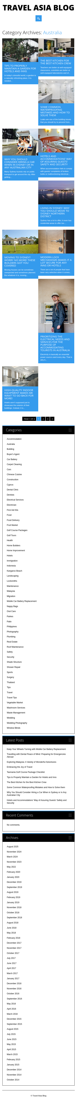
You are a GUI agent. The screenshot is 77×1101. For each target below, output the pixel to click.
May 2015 (11, 1044)
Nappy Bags (12, 606)
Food (9, 515)
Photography (13, 631)
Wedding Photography (17, 723)
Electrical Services (15, 500)
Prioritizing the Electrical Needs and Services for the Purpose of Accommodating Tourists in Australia (55, 343)
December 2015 (14, 1019)
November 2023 (14, 862)
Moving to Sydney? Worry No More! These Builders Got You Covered (19, 261)
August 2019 (12, 892)
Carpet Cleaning (14, 464)
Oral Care (11, 611)
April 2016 (11, 1009)
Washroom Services (16, 708)
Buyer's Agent (13, 454)
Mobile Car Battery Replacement (22, 601)
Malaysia (11, 591)
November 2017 (14, 948)
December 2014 (14, 1069)
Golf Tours (11, 535)
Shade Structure (14, 662)
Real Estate (12, 642)
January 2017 (13, 978)
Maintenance (13, 586)
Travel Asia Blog (38, 7)
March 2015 (12, 1054)
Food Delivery (13, 520)
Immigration (12, 561)
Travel (10, 692)
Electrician (11, 505)
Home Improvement (16, 550)
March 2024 (12, 857)
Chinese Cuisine (14, 474)
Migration (11, 596)
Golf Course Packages (17, 530)
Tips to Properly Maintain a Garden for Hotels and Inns (20, 68)
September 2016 (14, 999)
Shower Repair (13, 667)
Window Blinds (13, 728)
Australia (11, 444)
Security (10, 657)
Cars (9, 469)
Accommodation (14, 439)
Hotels (10, 555)
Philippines (12, 626)
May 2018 (11, 933)
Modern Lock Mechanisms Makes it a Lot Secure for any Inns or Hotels (56, 261)
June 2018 (11, 928)
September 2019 (14, 887)
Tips (9, 687)
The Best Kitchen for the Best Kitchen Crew (55, 62)
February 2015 (13, 1059)
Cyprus (10, 485)
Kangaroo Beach (14, 571)
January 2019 (13, 902)
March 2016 (12, 1014)
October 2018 (13, 912)
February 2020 (13, 872)
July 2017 (11, 958)
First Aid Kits (12, 510)
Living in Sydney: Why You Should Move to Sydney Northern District (54, 212)
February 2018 (13, 938)
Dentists (10, 495)
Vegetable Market (15, 702)
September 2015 (14, 1024)
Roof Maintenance (15, 647)
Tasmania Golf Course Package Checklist (26, 772)
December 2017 (14, 943)
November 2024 (14, 852)
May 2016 (11, 1004)
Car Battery (12, 459)
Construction (12, 479)
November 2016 (14, 988)
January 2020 (13, 877)
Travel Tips (12, 697)
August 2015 (12, 1029)
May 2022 (11, 867)
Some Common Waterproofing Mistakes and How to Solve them (55, 111)
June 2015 (11, 1039)
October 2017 (13, 953)
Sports (10, 672)
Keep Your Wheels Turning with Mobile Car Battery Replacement (36, 749)
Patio (9, 621)
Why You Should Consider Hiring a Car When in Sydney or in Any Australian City (19, 163)
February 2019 (13, 897)
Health (10, 540)
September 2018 (14, 917)
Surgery (10, 677)
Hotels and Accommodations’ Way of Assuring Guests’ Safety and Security (56, 160)
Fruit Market (12, 525)
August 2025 (12, 846)
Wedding (11, 718)
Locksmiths (12, 581)
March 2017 (12, 973)
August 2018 (12, 922)
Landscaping (13, 576)
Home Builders (13, 545)
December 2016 (14, 983)
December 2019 (14, 882)
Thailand (11, 682)
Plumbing (11, 636)
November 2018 (14, 907)
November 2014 (14, 1075)
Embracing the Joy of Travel (19, 767)
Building (10, 449)
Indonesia (11, 566)
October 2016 (13, 993)
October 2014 (13, 1080)
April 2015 (11, 1049)
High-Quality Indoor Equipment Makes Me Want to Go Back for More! (18, 394)
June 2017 (11, 963)
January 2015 (13, 1064)
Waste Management (16, 713)
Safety (10, 652)
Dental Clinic (12, 489)
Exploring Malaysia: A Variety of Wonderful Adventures (31, 762)
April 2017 (11, 968)
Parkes (10, 616)
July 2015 (11, 1034)
